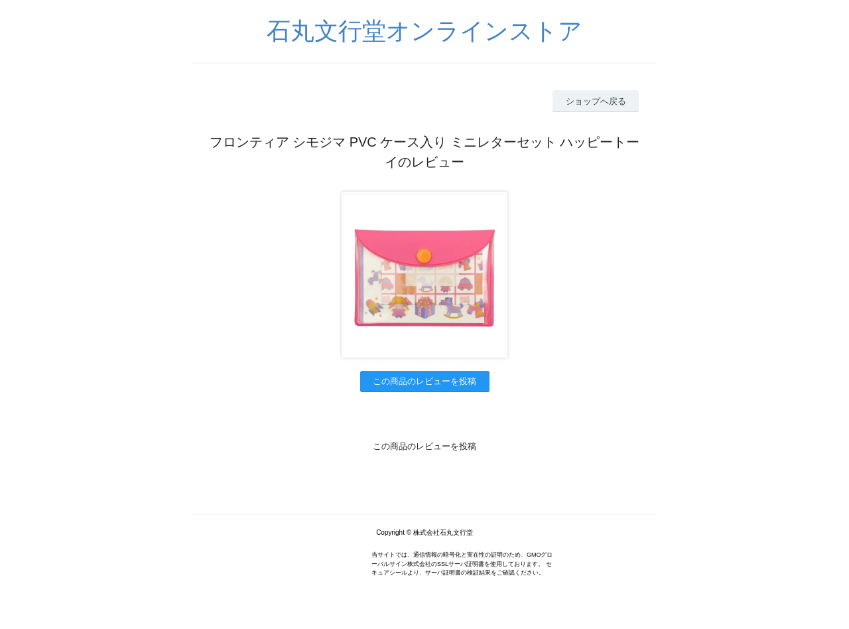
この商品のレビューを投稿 (424, 381)
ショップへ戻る (596, 101)
